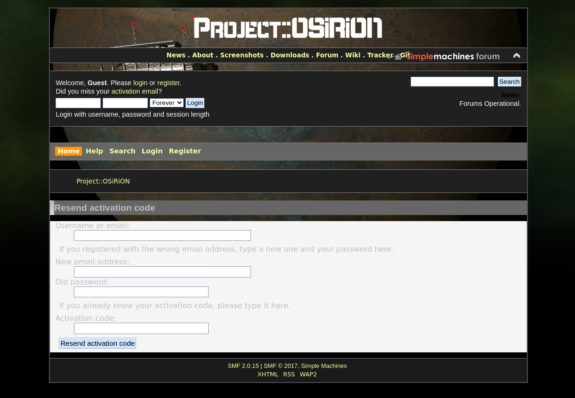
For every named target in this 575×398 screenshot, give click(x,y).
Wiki (353, 55)
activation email (135, 91)
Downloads (289, 55)
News (176, 55)
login (140, 83)
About (202, 55)
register (168, 83)
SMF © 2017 (281, 365)
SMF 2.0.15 (243, 365)
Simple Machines (324, 365)
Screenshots (242, 55)
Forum (327, 55)
